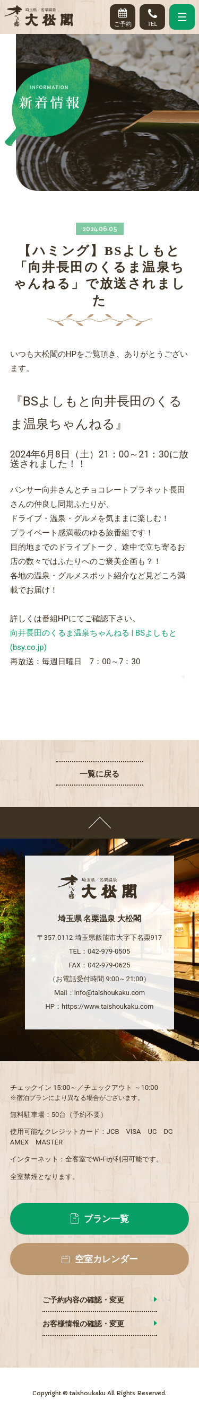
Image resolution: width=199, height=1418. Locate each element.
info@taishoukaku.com (109, 993)
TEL (152, 15)
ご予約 (122, 15)
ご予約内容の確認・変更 (83, 1300)
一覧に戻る (99, 774)
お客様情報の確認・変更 (83, 1323)
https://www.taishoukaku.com (107, 1006)
